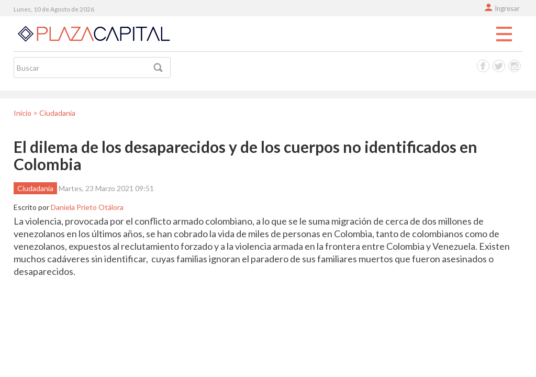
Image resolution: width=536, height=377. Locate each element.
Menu (504, 34)
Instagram (514, 66)
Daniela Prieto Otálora (87, 207)
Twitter (499, 66)
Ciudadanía (35, 188)
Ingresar (507, 8)
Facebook (483, 66)
